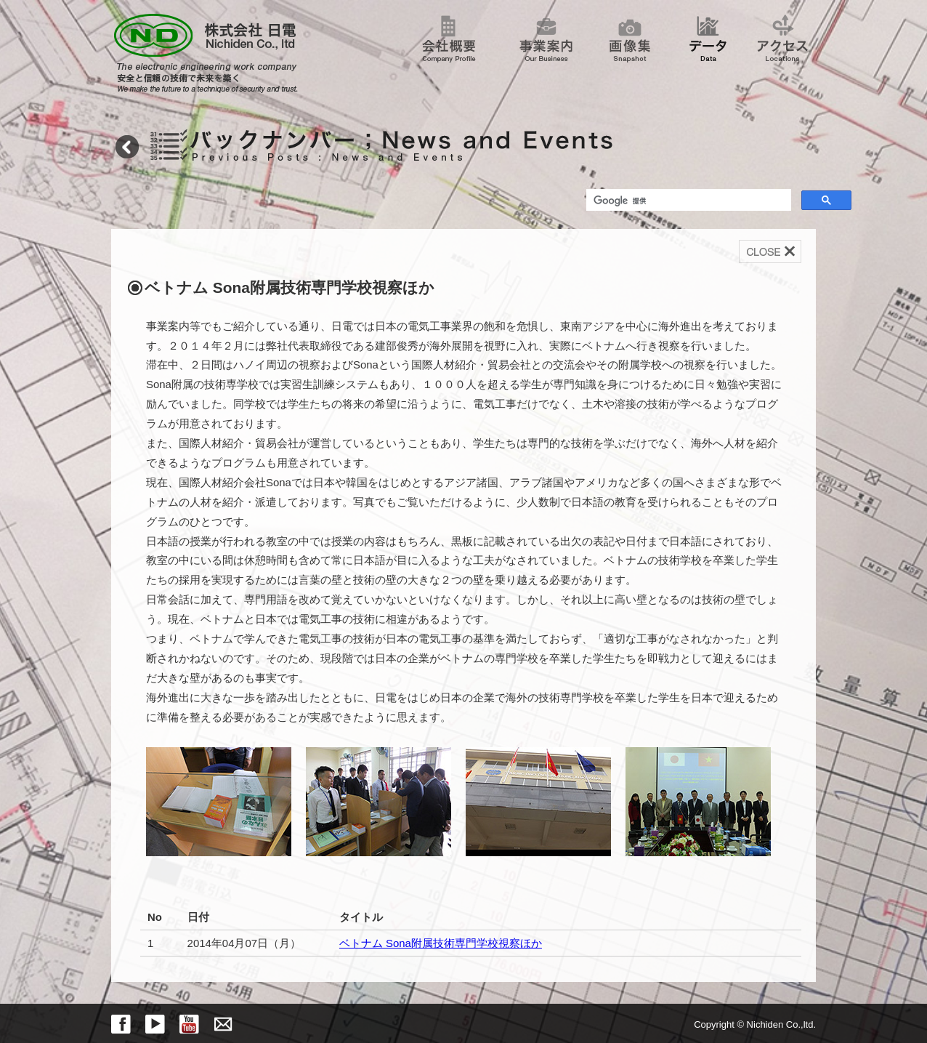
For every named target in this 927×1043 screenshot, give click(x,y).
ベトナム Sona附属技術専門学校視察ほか (440, 943)
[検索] (687, 201)
